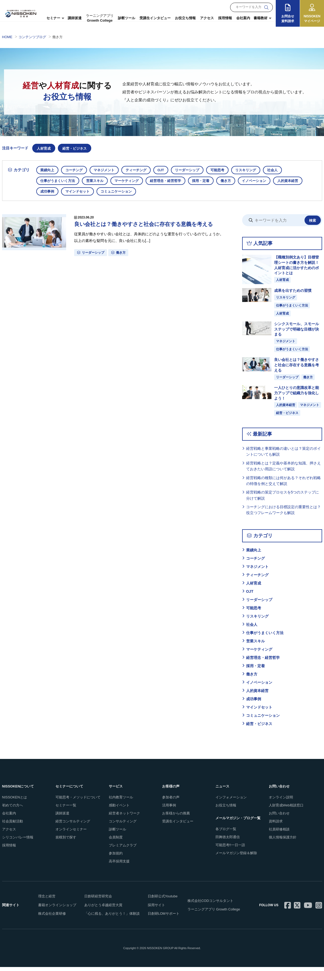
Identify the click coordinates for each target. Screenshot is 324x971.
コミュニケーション (118, 191)
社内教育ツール (121, 801)
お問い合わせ (279, 817)
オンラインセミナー (71, 833)
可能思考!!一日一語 (230, 849)
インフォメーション (231, 801)
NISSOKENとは (14, 801)
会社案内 (243, 18)
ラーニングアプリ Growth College (213, 914)
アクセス (207, 18)
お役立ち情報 (185, 18)
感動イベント (119, 809)
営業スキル (96, 181)
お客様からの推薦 (176, 817)
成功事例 (48, 191)
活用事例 (169, 809)
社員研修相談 (279, 833)
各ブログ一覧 (225, 833)
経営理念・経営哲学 (167, 181)
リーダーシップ (191, 170)
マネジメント (105, 170)
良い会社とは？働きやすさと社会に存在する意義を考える (148, 224)
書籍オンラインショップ (57, 909)
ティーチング (138, 170)
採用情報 (225, 18)
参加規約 (116, 857)
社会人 (278, 170)
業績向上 (48, 170)
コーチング (75, 170)
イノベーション (258, 181)
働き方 (229, 181)
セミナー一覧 (65, 809)
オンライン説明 (281, 801)
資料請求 (276, 825)
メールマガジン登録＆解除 (236, 857)
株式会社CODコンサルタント (210, 905)
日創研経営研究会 (98, 900)
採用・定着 (204, 181)
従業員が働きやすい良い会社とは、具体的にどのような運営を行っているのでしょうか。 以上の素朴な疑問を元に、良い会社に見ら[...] (150, 239)
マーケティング (128, 181)
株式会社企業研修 (52, 918)
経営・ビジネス (74, 148)
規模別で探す (65, 841)
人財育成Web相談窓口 (286, 809)
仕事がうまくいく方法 (58, 181)
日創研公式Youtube (163, 900)
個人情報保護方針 (283, 841)
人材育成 (44, 148)
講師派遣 (75, 18)
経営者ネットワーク (124, 817)
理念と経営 (46, 900)
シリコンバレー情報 (17, 841)
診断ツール (126, 18)
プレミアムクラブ (123, 849)
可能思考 (222, 170)
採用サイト (156, 909)
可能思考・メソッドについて (78, 801)
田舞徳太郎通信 (227, 841)
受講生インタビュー (155, 18)
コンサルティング (123, 825)
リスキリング (251, 170)
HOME (7, 37)
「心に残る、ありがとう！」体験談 (112, 918)
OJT (164, 170)
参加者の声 (170, 801)
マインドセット (78, 191)
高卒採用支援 (119, 865)
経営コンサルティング (72, 825)
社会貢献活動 (12, 825)
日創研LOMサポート (163, 918)
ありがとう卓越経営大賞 (103, 909)
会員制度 (116, 841)
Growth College (100, 18)
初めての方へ (12, 809)
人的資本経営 (292, 181)
